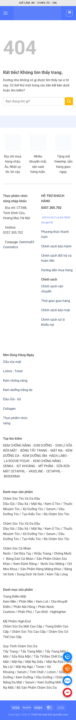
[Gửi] (69, 101)
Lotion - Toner (13, 371)
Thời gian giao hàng (55, 301)
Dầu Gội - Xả (12, 399)
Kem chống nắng (15, 381)
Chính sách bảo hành (56, 246)
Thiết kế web (39, 714)
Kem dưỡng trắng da (17, 390)
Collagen (9, 409)
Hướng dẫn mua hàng (57, 270)
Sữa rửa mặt (12, 362)
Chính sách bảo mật (55, 310)
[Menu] (5, 13)
